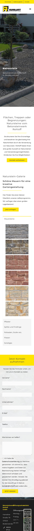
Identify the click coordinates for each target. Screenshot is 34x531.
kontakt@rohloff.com (10, 486)
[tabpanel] (17, 270)
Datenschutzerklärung (10, 461)
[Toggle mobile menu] (30, 9)
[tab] (17, 218)
